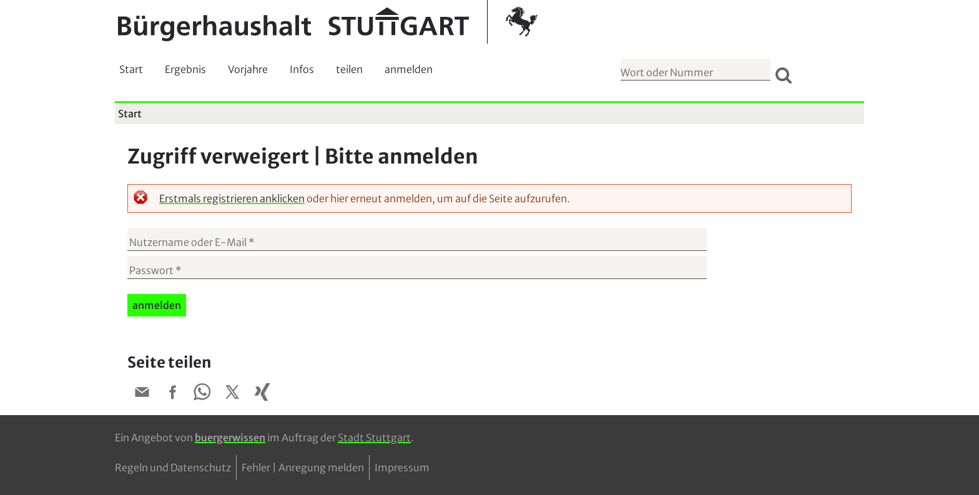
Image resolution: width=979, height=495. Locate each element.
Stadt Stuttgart (374, 437)
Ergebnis (185, 69)
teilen (349, 69)
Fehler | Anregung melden (303, 467)
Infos (302, 69)
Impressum (402, 467)
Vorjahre (248, 69)
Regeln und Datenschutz (173, 467)
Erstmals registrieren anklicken (232, 198)
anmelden (409, 69)
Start (131, 69)
